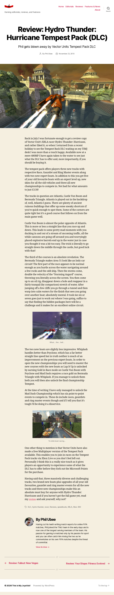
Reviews (79, 8)
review (32, 502)
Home (61, 8)
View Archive (42, 550)
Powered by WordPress (44, 589)
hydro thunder (38, 510)
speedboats (62, 510)
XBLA (70, 510)
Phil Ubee (48, 57)
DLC (29, 510)
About (97, 11)
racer (47, 510)
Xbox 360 (78, 510)
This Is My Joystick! (21, 589)
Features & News (92, 8)
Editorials (70, 8)
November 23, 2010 (67, 57)
